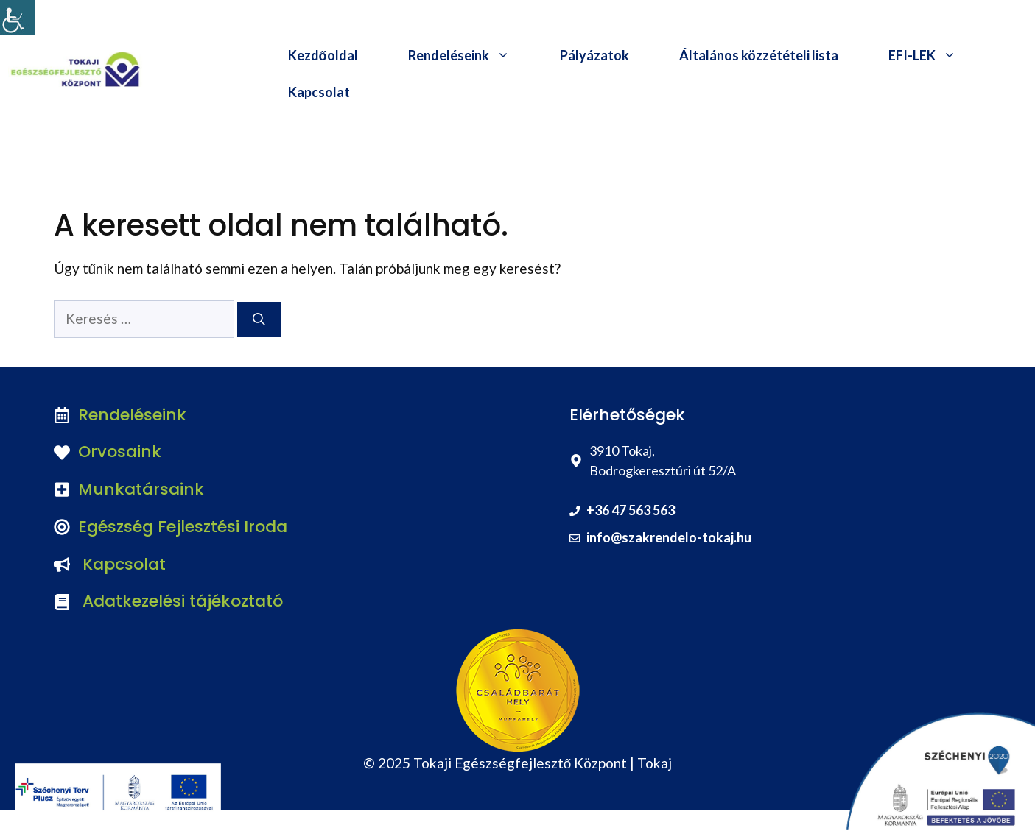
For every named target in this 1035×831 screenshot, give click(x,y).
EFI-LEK (934, 55)
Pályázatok (594, 55)
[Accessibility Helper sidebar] (17, 17)
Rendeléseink (471, 55)
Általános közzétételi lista (758, 55)
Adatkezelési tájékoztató (183, 601)
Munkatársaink (141, 489)
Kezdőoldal (323, 55)
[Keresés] (259, 319)
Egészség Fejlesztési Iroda (182, 526)
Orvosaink (119, 451)
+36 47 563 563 (630, 510)
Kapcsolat (319, 92)
